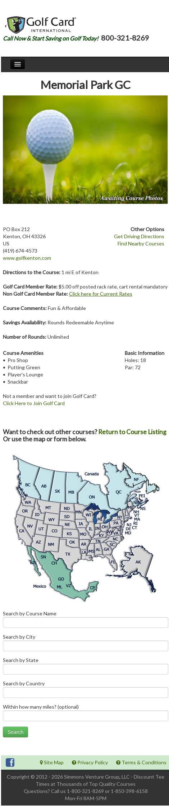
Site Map (52, 762)
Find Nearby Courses (141, 243)
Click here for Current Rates (100, 294)
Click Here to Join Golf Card (34, 403)
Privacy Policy (90, 762)
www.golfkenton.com (27, 258)
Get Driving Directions (139, 236)
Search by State (85, 667)
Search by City (85, 644)
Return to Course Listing (132, 432)
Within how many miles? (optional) (85, 714)
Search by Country (85, 690)
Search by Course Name (85, 621)
